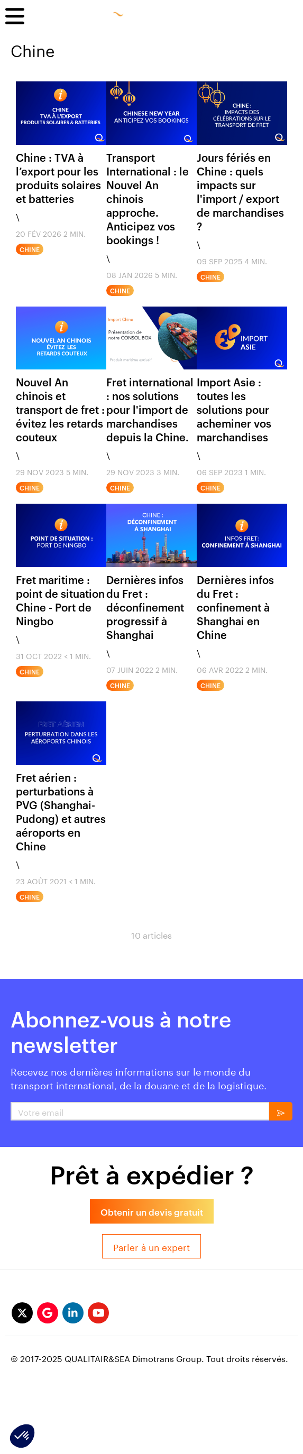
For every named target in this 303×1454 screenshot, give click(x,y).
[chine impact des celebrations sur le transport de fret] (242, 113)
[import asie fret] (242, 338)
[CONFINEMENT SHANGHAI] (242, 535)
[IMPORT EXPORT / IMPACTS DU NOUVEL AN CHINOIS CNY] (61, 338)
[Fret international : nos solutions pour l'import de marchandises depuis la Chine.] (151, 338)
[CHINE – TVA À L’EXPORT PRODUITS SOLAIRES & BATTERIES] (61, 113)
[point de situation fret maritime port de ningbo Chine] (61, 535)
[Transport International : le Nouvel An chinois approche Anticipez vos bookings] (151, 113)
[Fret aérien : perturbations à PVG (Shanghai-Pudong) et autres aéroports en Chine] (61, 733)
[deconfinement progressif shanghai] (151, 535)
